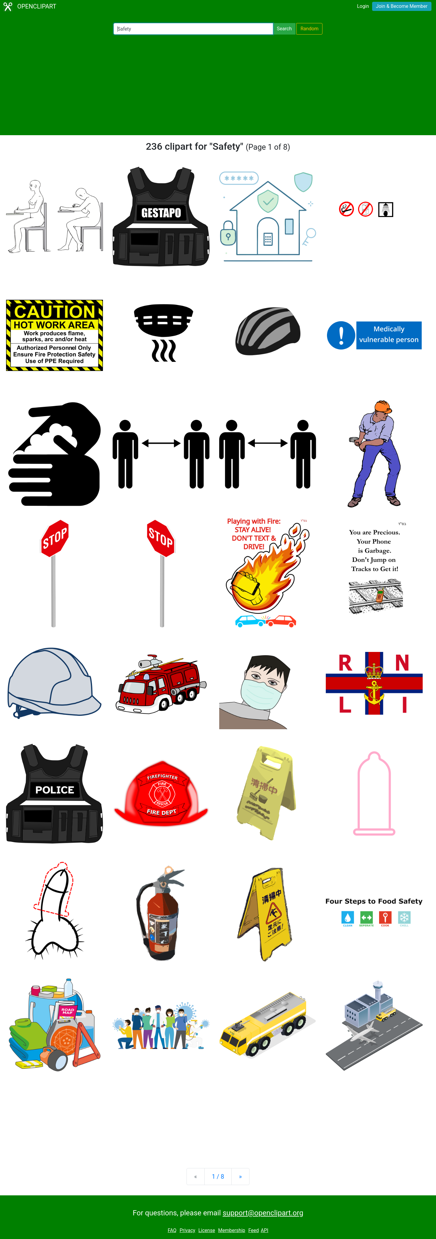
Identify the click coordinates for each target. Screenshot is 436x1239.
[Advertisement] (218, 84)
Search (284, 29)
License (206, 1230)
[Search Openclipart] (193, 29)
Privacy (187, 1230)
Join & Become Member (402, 6)
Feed (253, 1230)
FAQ (172, 1230)
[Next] (240, 1176)
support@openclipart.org (263, 1213)
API (264, 1230)
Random (309, 29)
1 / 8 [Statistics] (218, 1176)
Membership (231, 1230)
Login (363, 6)
